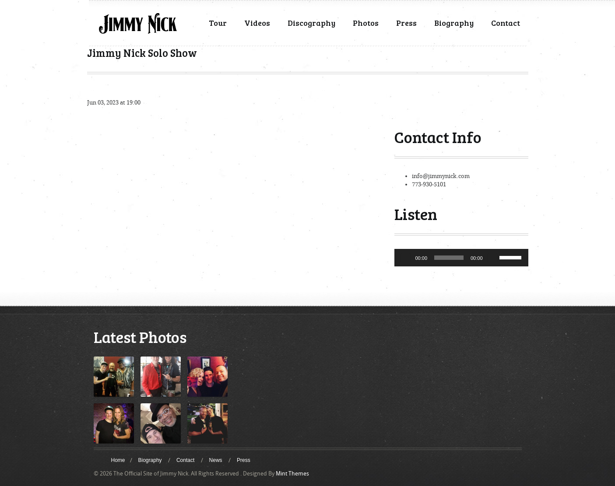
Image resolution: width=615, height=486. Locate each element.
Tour (218, 22)
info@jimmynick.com (441, 176)
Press (406, 22)
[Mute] (492, 257)
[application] (461, 257)
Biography (454, 22)
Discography (311, 22)
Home (118, 460)
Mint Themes (292, 473)
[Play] (405, 257)
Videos (257, 22)
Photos (366, 22)
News (215, 460)
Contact (505, 22)
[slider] (449, 257)
